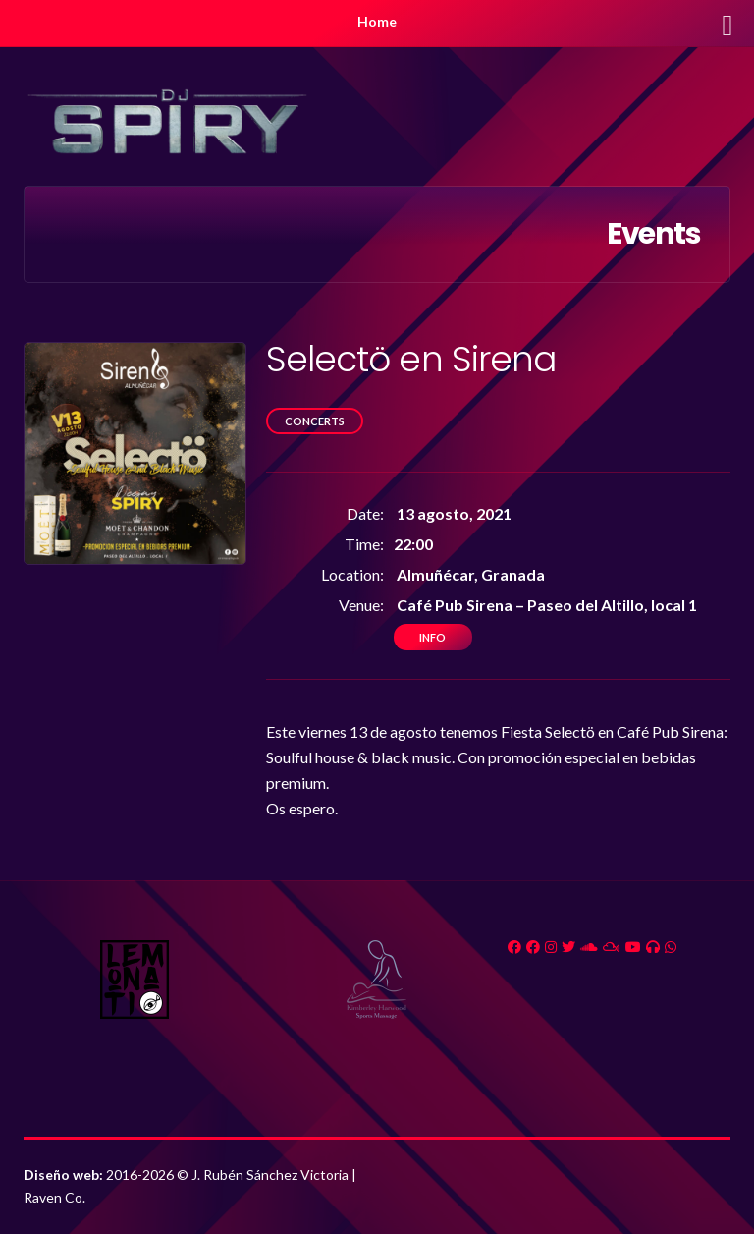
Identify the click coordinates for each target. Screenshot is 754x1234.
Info (432, 637)
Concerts (315, 421)
